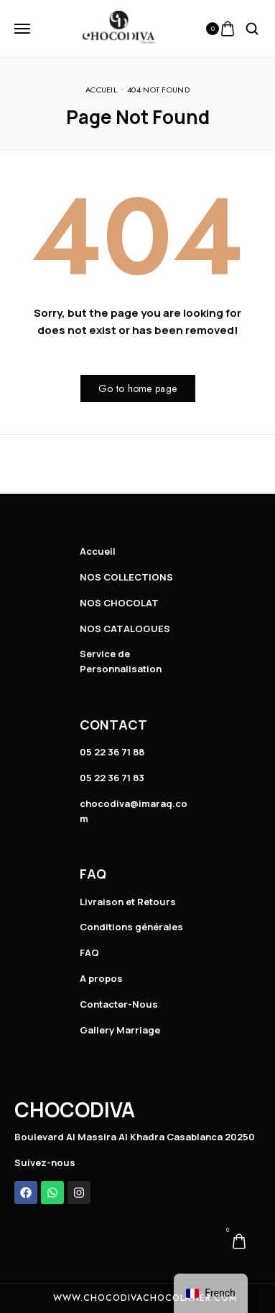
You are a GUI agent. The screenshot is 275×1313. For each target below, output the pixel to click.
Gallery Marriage (120, 1029)
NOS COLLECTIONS (126, 576)
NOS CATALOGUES (125, 628)
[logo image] (119, 27)
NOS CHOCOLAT (119, 602)
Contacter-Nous (119, 1004)
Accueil (98, 551)
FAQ (89, 952)
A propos (101, 978)
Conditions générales (131, 926)
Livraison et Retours (128, 901)
